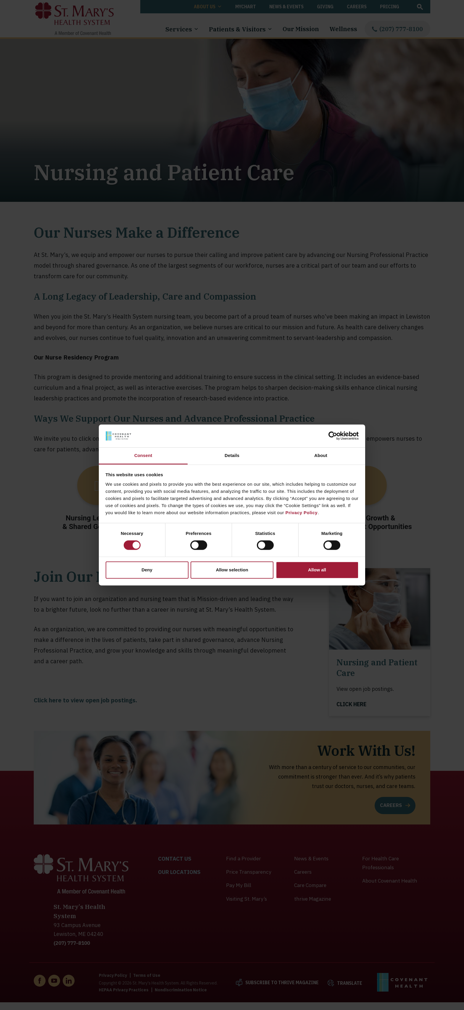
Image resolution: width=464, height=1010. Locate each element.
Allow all (317, 569)
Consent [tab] (143, 455)
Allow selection (232, 569)
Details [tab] (232, 455)
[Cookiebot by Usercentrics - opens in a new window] (333, 436)
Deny (146, 569)
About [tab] (320, 455)
